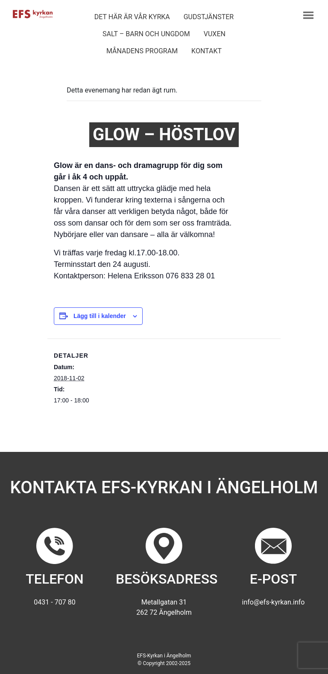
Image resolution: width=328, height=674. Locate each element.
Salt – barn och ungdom (146, 34)
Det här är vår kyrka (132, 17)
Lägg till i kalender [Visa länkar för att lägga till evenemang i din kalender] (99, 315)
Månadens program (142, 51)
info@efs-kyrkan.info (273, 602)
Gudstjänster (209, 17)
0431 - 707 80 (54, 602)
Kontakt (206, 51)
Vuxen (215, 34)
